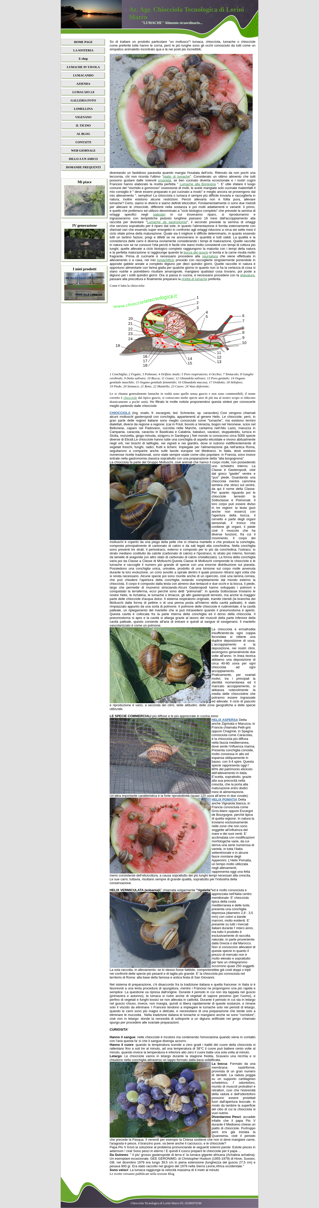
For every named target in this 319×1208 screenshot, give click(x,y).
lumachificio (165, 260)
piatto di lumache (176, 176)
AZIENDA (83, 84)
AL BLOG (83, 134)
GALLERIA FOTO (83, 100)
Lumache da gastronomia (167, 222)
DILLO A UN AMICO (83, 159)
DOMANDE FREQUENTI (83, 167)
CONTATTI (83, 142)
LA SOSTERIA (83, 50)
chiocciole (130, 398)
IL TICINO (83, 125)
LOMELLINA (83, 109)
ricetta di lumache (194, 279)
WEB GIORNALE (83, 150)
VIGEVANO (83, 117)
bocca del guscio (196, 252)
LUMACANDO (83, 75)
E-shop (83, 58)
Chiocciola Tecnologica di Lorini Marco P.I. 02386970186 (166, 1203)
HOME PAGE (83, 42)
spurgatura (210, 256)
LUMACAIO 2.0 (83, 92)
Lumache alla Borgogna (198, 184)
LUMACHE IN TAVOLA (83, 67)
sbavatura (247, 275)
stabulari (159, 214)
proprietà (164, 180)
